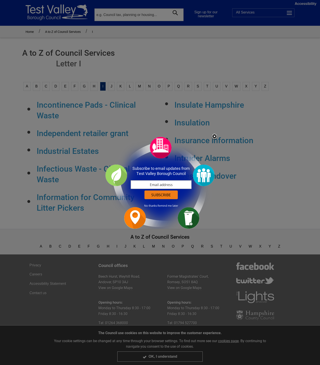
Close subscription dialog (214, 136)
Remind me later (168, 206)
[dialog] (160, 182)
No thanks (150, 206)
